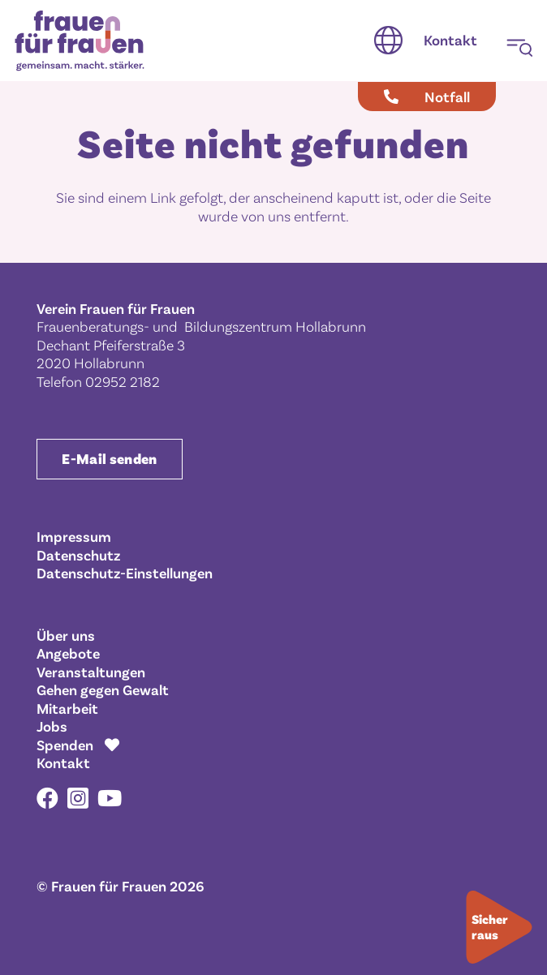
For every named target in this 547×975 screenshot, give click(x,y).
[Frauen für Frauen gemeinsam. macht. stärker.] (79, 41)
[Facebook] (47, 798)
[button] (388, 40)
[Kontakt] (450, 40)
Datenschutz (78, 555)
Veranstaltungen (91, 672)
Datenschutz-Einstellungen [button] (125, 573)
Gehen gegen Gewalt (103, 689)
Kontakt (63, 762)
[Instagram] (77, 799)
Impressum (74, 536)
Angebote (68, 653)
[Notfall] (427, 96)
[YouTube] (109, 798)
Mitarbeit (67, 708)
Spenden (65, 745)
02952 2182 (122, 381)
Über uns (66, 635)
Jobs (52, 726)
